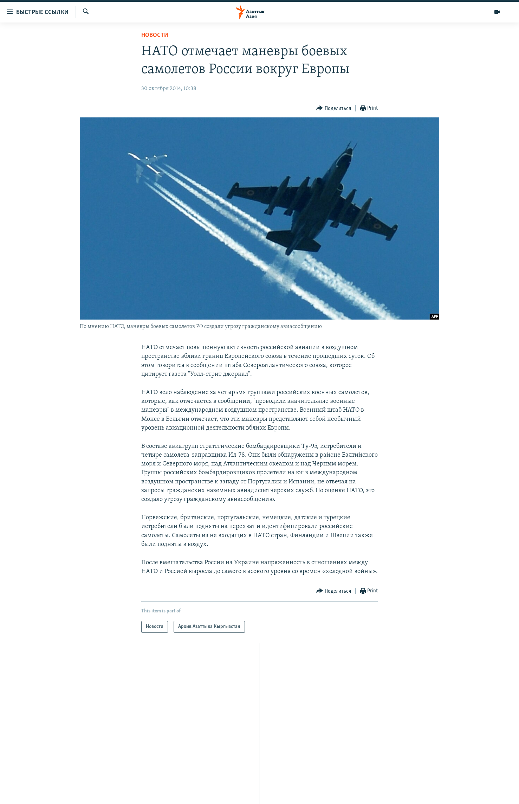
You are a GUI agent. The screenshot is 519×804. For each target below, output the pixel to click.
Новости (154, 35)
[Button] (333, 108)
